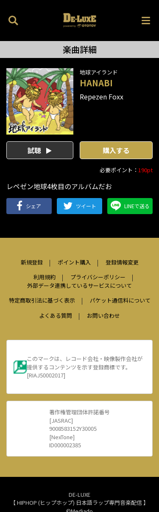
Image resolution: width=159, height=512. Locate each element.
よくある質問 (55, 315)
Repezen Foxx (101, 96)
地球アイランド (99, 72)
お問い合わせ (103, 315)
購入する (116, 150)
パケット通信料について (120, 300)
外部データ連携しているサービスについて (79, 285)
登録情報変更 (122, 262)
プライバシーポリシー (98, 277)
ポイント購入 (74, 262)
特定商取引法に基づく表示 (42, 300)
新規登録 (32, 262)
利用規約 (44, 277)
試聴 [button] (40, 150)
